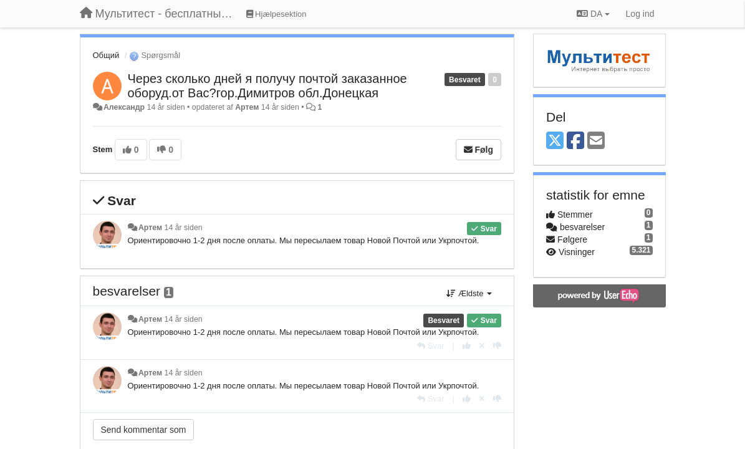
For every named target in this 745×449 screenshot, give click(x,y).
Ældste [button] (469, 293)
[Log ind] (640, 13)
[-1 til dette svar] (497, 345)
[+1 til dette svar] (467, 345)
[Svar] (430, 345)
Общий (106, 55)
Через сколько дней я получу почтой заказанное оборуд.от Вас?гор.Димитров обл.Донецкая (267, 86)
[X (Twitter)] (555, 141)
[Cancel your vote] (482, 345)
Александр (124, 107)
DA (593, 14)
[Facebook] (575, 141)
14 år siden (184, 227)
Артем (247, 107)
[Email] (596, 141)
